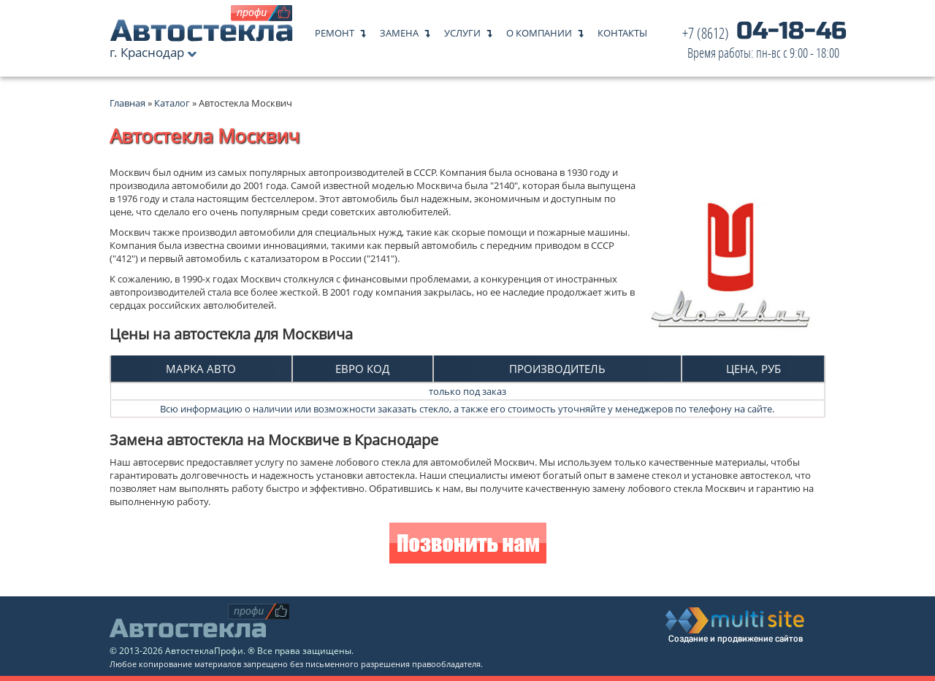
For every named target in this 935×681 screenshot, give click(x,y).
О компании (539, 29)
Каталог (173, 102)
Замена (399, 29)
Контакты (622, 29)
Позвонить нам (467, 545)
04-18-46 (764, 43)
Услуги (462, 29)
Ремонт (334, 29)
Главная (127, 102)
